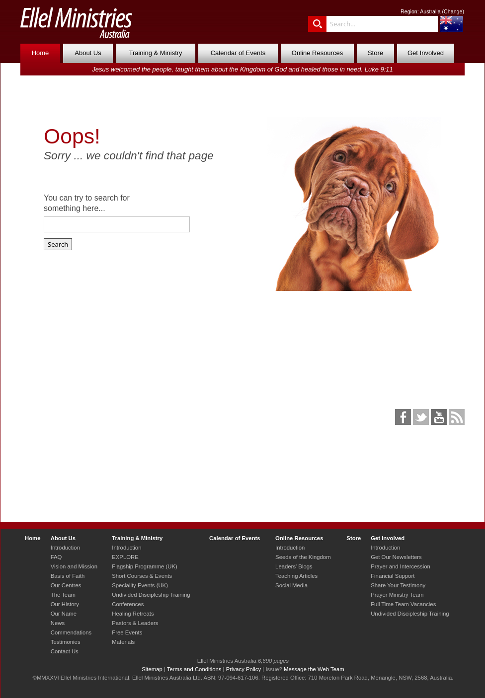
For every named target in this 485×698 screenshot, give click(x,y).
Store (375, 53)
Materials (123, 642)
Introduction (65, 548)
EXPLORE (125, 557)
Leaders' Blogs (294, 566)
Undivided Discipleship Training (151, 595)
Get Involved (425, 53)
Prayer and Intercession (400, 566)
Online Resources (317, 53)
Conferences (128, 604)
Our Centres (66, 585)
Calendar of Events (238, 53)
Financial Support (392, 576)
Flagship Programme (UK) (144, 566)
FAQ (56, 557)
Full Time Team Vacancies (403, 604)
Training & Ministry (155, 53)
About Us (88, 53)
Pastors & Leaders (135, 623)
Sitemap (152, 669)
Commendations (71, 632)
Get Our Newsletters (396, 557)
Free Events (127, 632)
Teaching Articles (296, 576)
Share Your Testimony (398, 585)
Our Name (64, 614)
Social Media (291, 585)
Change (453, 11)
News (58, 623)
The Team (63, 595)
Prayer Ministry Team (397, 595)
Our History (65, 604)
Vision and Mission (74, 566)
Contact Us (65, 651)
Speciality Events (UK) (140, 585)
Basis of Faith (68, 576)
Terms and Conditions (194, 669)
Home (40, 53)
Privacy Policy (243, 669)
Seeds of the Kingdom (302, 557)
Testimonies (66, 642)
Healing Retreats (133, 614)
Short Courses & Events (142, 576)
